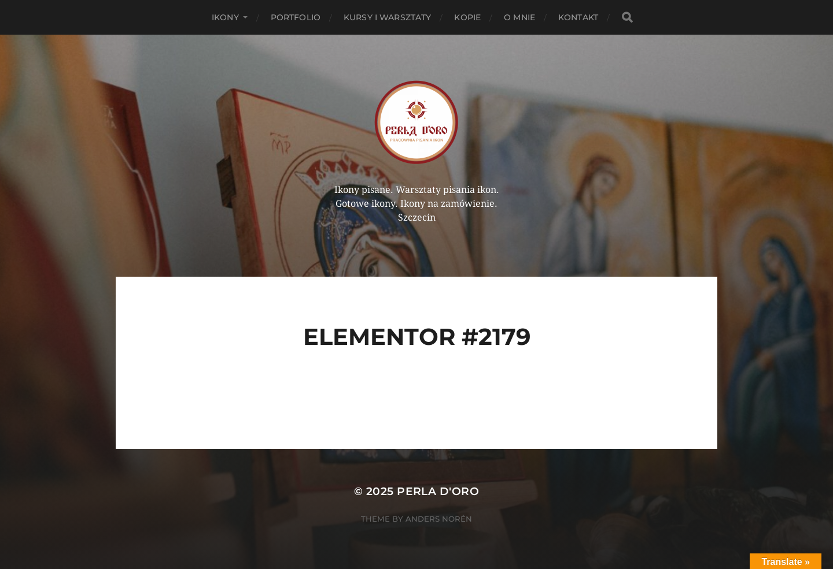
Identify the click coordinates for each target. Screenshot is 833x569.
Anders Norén (439, 518)
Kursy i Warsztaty (387, 17)
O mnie (519, 17)
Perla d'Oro (438, 491)
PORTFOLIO (295, 17)
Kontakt (578, 17)
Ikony (225, 17)
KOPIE (467, 17)
